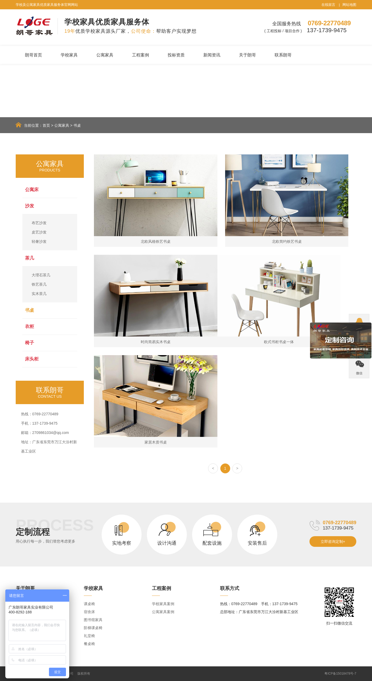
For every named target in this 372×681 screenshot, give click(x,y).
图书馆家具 (93, 620)
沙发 (29, 205)
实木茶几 (39, 294)
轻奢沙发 (39, 241)
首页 (46, 125)
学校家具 (69, 55)
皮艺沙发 (39, 232)
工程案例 (140, 55)
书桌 (77, 125)
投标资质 (176, 55)
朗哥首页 (33, 55)
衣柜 (29, 326)
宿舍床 (89, 612)
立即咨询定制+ (333, 541)
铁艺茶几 (39, 284)
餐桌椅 (89, 644)
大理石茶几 (41, 275)
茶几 (29, 258)
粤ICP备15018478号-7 (340, 673)
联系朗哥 (283, 55)
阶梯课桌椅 (93, 628)
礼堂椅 (89, 636)
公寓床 (32, 189)
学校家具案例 (163, 604)
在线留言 (328, 5)
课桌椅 (89, 604)
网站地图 (349, 5)
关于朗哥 (247, 55)
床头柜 (32, 359)
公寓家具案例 (163, 612)
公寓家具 (104, 55)
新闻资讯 (211, 55)
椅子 (29, 342)
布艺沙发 (39, 223)
